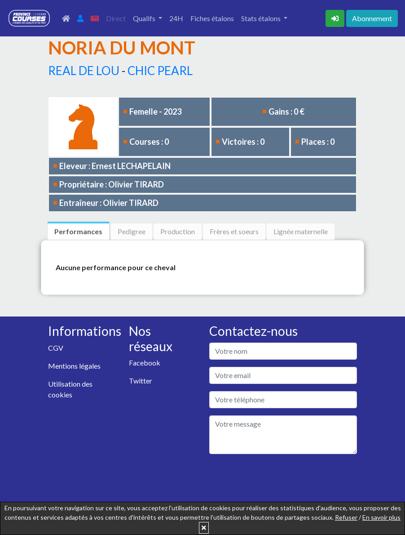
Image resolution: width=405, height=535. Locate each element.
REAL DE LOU (83, 70)
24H (176, 18)
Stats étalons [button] (261, 18)
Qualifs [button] (145, 18)
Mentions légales (74, 365)
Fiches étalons (212, 18)
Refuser (346, 517)
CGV (55, 347)
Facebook (144, 362)
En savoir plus (381, 517)
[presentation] (277, 478)
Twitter (140, 380)
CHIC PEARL (160, 70)
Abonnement (372, 18)
